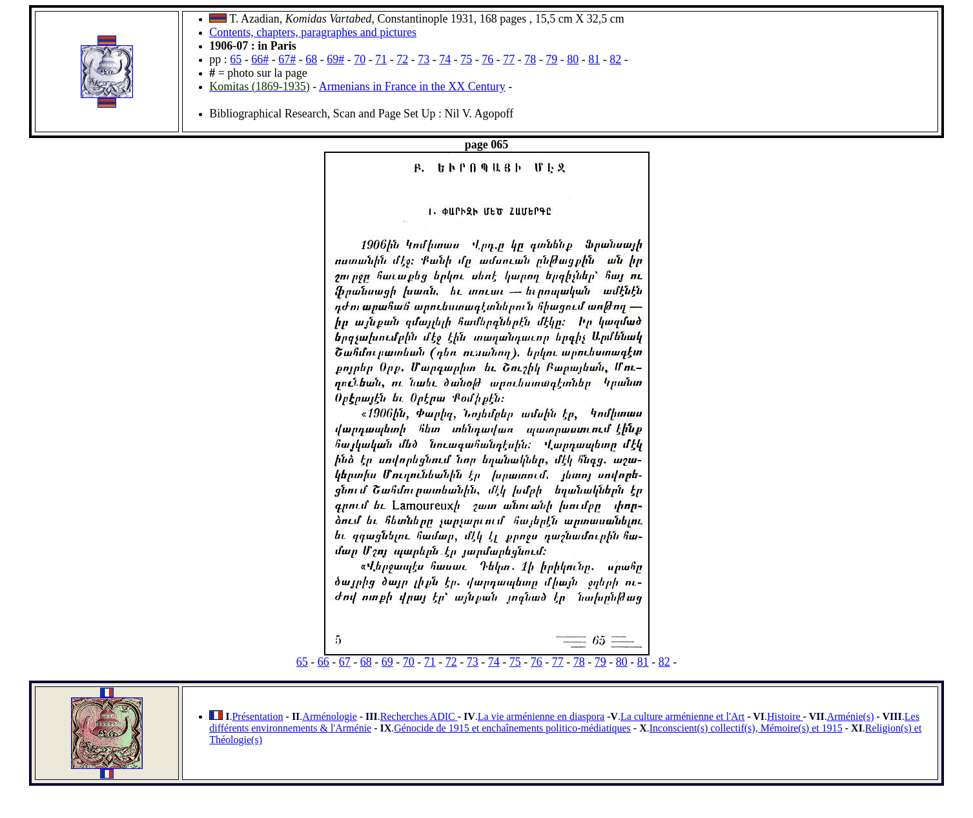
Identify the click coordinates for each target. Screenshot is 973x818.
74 (445, 59)
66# (260, 59)
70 (359, 59)
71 (381, 59)
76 (487, 59)
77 (509, 59)
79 (551, 59)
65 (235, 59)
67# (287, 59)
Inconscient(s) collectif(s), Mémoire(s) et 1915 (746, 728)
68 (311, 59)
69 (387, 661)
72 (402, 59)
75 (466, 59)
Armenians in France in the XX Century (412, 86)
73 (423, 59)
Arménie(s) (850, 716)
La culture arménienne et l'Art (682, 716)
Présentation (257, 716)
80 (573, 59)
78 (530, 59)
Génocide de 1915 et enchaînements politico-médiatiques (512, 728)
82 (615, 59)
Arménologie (329, 716)
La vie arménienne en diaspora (541, 716)
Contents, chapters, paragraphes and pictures (312, 32)
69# (335, 59)
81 (594, 59)
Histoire (785, 716)
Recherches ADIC (419, 716)
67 (345, 661)
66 (323, 661)
